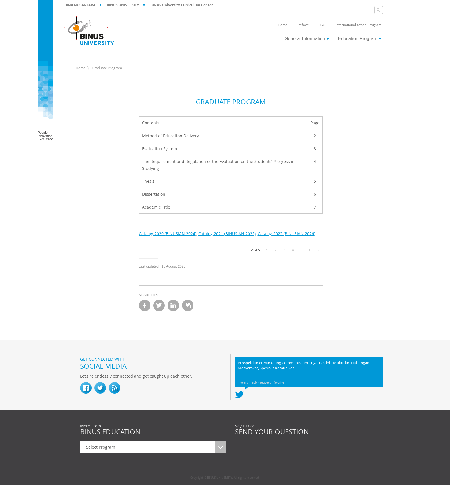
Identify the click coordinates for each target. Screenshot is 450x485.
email (187, 305)
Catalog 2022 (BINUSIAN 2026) (286, 233)
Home (81, 68)
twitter (159, 305)
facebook (144, 305)
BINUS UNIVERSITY (123, 5)
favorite (279, 382)
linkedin (173, 305)
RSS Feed (114, 388)
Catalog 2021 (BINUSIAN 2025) (227, 233)
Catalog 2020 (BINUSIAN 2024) (167, 233)
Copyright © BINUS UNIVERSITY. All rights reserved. (225, 477)
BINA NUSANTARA (80, 5)
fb (86, 388)
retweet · (267, 382)
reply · (255, 382)
